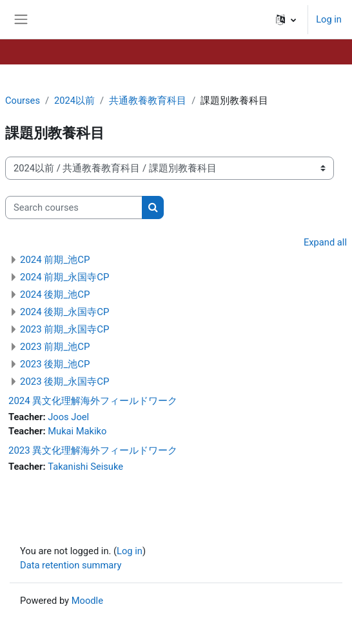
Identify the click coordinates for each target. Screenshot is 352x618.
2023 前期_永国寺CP (64, 329)
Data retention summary (70, 565)
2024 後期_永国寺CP (64, 312)
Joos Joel (68, 417)
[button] (286, 19)
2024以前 (74, 100)
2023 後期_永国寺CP (64, 381)
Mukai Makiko (77, 431)
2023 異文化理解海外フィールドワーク (92, 450)
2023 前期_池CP (55, 346)
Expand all (325, 242)
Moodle (87, 600)
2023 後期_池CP (55, 364)
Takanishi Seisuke (85, 466)
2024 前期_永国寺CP (64, 277)
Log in (329, 19)
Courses (22, 100)
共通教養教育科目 (147, 100)
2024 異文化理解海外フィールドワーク (92, 401)
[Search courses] (73, 207)
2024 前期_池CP (55, 260)
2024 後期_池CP (55, 294)
